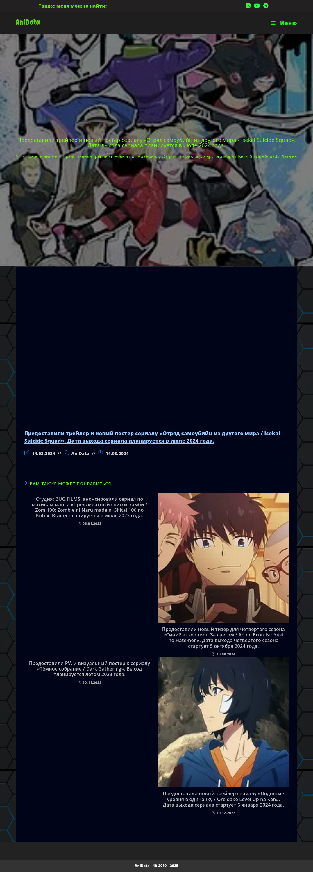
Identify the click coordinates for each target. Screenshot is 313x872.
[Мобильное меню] (284, 22)
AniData (28, 22)
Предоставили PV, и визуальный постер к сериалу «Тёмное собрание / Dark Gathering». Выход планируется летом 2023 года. (89, 669)
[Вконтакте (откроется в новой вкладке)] (248, 6)
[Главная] (18, 156)
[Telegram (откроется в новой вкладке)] (265, 6)
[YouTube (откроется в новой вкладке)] (257, 6)
